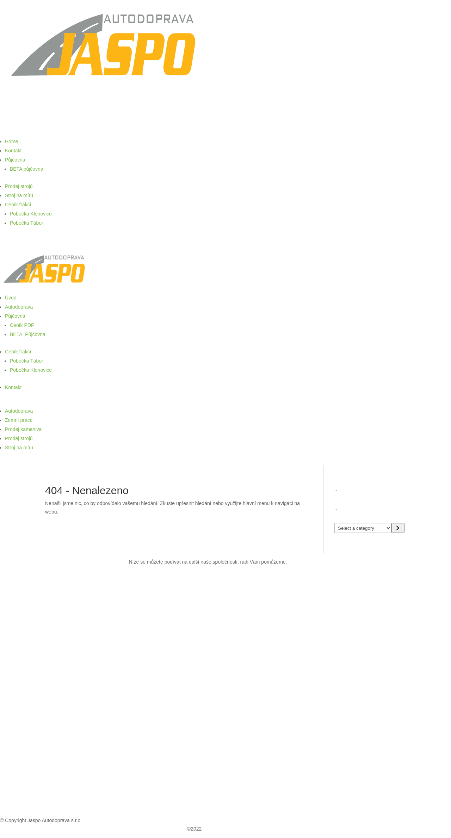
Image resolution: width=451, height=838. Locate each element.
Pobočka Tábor (26, 223)
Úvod (11, 297)
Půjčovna (15, 160)
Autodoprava (19, 307)
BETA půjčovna (26, 169)
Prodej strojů (19, 186)
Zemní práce (19, 420)
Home (11, 141)
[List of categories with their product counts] (362, 528)
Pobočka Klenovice (31, 214)
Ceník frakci (18, 204)
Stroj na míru (19, 195)
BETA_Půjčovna (27, 334)
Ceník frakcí (18, 351)
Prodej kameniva (23, 429)
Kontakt (13, 150)
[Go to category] (397, 528)
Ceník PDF (22, 325)
